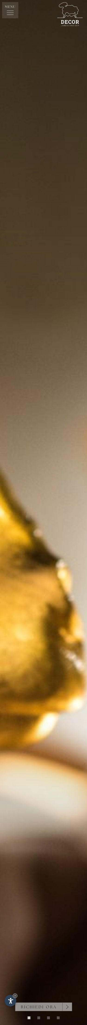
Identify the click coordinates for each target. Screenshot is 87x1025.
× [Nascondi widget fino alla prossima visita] (15, 995)
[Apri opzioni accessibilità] (10, 1000)
